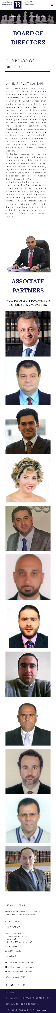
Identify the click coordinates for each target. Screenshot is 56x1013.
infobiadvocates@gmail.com (21, 967)
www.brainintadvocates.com (20, 962)
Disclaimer (9, 992)
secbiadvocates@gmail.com (20, 971)
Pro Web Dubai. (37, 1010)
